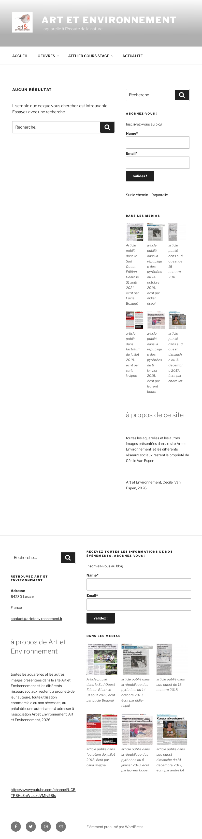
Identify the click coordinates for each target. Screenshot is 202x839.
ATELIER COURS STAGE (91, 56)
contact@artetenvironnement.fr (36, 618)
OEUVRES (49, 56)
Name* (158, 140)
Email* (158, 160)
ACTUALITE (132, 56)
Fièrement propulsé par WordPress (114, 827)
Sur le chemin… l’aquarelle (147, 195)
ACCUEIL (20, 56)
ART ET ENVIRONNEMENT (109, 20)
